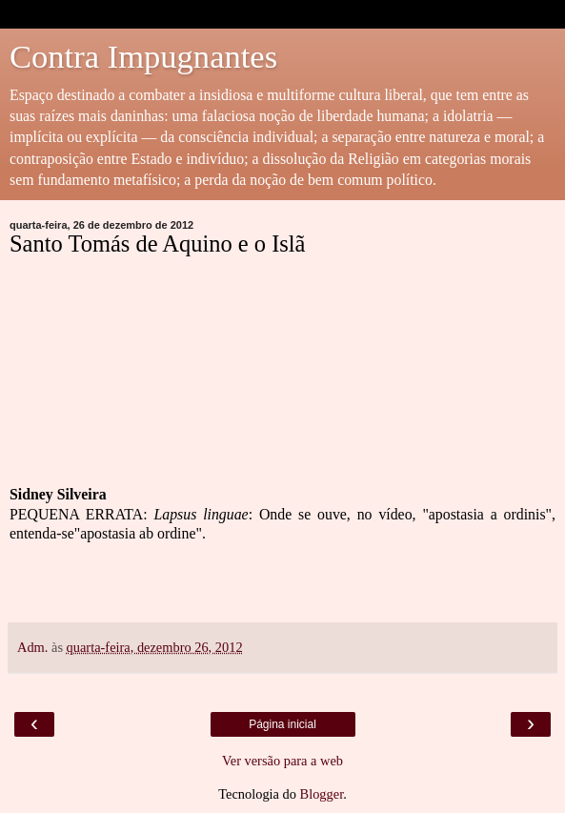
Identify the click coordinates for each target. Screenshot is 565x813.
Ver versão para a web (282, 760)
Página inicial (282, 724)
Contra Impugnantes (143, 56)
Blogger (322, 794)
